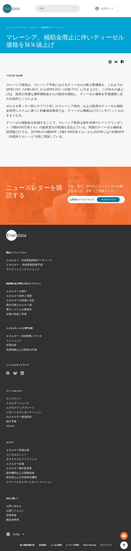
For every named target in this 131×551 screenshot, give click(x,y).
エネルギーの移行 (16, 291)
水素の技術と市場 (16, 314)
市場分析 (11, 345)
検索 (73, 8)
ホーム (9, 27)
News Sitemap (89, 545)
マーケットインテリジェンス (22, 269)
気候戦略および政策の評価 (21, 349)
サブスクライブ (108, 199)
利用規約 (42, 545)
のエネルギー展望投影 (19, 416)
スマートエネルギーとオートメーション (29, 481)
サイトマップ (105, 545)
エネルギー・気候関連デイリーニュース (47, 27)
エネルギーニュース (17, 403)
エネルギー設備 (15, 463)
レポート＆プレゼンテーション (24, 412)
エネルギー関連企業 (17, 450)
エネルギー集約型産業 (19, 468)
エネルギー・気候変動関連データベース (29, 260)
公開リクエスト (15, 510)
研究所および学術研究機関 (21, 477)
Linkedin (117, 62)
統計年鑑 (11, 421)
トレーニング (13, 340)
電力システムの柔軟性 (19, 309)
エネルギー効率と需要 (19, 295)
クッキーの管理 (72, 545)
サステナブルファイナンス (21, 459)
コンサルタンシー (16, 454)
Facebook (123, 62)
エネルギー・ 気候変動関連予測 (24, 264)
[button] (104, 9)
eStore (10, 425)
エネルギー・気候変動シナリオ (24, 336)
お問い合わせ (13, 506)
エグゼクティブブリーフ (20, 407)
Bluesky (111, 63)
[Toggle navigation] (124, 8)
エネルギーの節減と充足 (20, 300)
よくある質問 (56, 545)
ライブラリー (20, 27)
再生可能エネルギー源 (19, 305)
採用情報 (11, 515)
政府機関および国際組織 (20, 472)
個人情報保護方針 (27, 545)
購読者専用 (12, 519)
